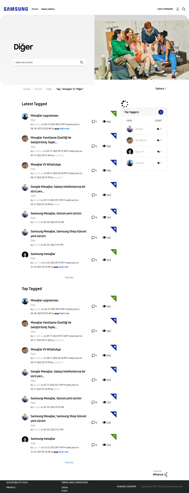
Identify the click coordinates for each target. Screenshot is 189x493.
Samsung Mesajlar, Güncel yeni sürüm (56, 213)
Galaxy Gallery (48, 9)
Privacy (10, 487)
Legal (65, 487)
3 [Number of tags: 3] (161, 128)
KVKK (64, 491)
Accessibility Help (17, 482)
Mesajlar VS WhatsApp (46, 164)
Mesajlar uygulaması (44, 115)
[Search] (49, 62)
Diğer (33, 120)
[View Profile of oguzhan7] (58, 177)
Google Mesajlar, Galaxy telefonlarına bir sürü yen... (58, 189)
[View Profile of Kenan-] (57, 204)
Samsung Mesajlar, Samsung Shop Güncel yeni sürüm (58, 233)
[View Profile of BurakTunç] (38, 151)
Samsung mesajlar (43, 254)
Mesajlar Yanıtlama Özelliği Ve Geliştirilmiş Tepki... (51, 140)
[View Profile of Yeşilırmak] (64, 128)
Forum (35, 9)
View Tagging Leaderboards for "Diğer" (144, 112)
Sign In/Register (165, 9)
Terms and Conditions (75, 482)
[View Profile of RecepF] (36, 200)
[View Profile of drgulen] (37, 124)
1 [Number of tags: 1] (161, 151)
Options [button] (160, 88)
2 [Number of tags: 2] (161, 140)
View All (69, 277)
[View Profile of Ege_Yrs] (37, 262)
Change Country (126, 486)
